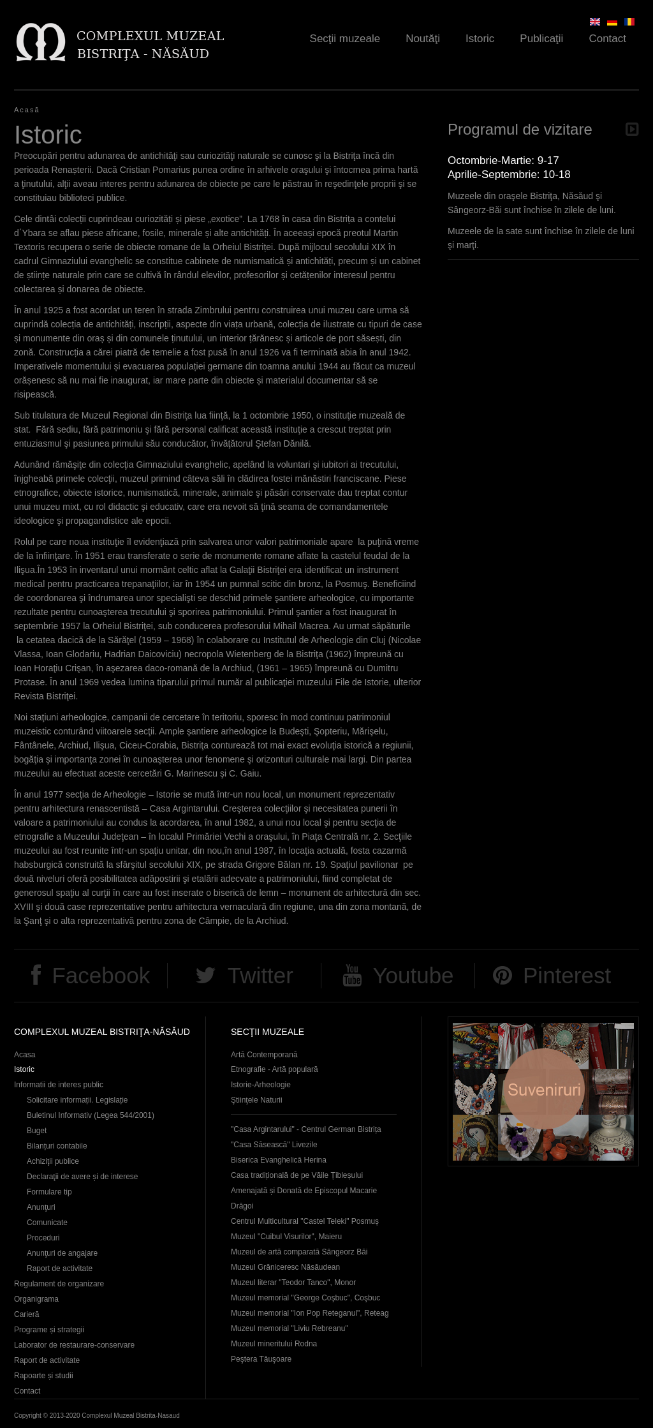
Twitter (260, 975)
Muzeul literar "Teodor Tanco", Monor (293, 1282)
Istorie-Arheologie (261, 1084)
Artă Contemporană (264, 1054)
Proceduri (43, 1237)
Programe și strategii (49, 1329)
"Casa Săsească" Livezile (274, 1144)
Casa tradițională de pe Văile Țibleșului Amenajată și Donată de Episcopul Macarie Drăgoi (304, 1190)
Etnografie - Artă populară (274, 1069)
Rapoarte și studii (43, 1375)
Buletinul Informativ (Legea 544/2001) (90, 1115)
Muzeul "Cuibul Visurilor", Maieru (286, 1236)
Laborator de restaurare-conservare (74, 1345)
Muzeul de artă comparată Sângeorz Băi (299, 1251)
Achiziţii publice (53, 1161)
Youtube (412, 975)
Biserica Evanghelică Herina (278, 1160)
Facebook (101, 975)
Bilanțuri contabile (57, 1146)
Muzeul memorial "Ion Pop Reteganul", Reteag (310, 1313)
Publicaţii (541, 39)
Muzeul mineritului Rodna (274, 1343)
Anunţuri (41, 1207)
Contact (607, 39)
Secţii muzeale (345, 39)
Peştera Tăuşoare (261, 1359)
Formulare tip (49, 1191)
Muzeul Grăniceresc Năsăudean (285, 1267)
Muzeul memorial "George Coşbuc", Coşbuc (305, 1297)
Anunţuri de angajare (62, 1253)
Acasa (24, 1054)
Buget (37, 1130)
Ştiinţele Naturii (256, 1100)
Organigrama (36, 1299)
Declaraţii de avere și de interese (82, 1176)
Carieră (26, 1314)
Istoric (480, 39)
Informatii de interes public (58, 1084)
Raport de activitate (59, 1268)
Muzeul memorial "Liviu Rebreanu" (289, 1328)
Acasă (27, 110)
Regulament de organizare (59, 1283)
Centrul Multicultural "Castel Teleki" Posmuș (305, 1221)
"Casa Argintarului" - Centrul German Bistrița (306, 1129)
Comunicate (47, 1222)
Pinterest (567, 975)
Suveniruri (543, 1091)
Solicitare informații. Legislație (77, 1100)
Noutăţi (423, 39)
